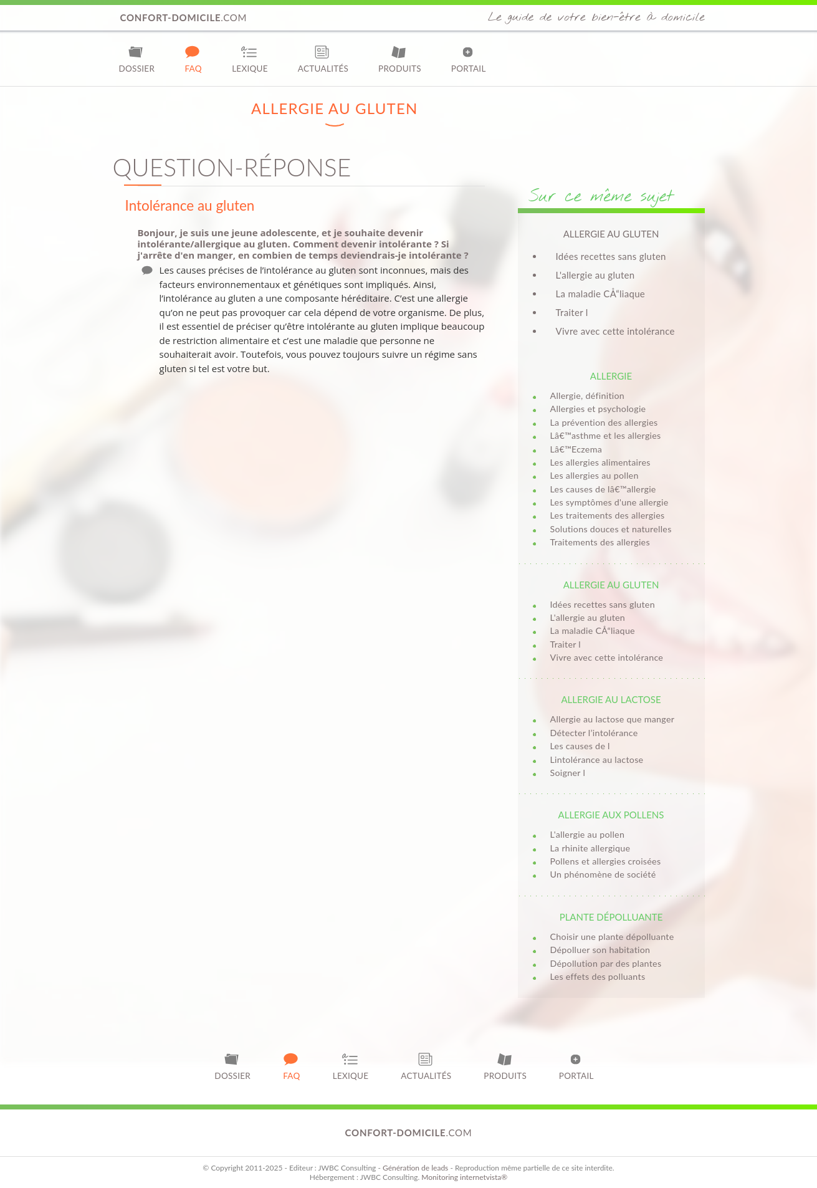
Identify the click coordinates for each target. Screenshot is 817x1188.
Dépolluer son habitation (600, 949)
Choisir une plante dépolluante (612, 936)
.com (183, 17)
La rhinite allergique (590, 848)
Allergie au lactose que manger (612, 719)
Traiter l (572, 312)
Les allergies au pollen (594, 475)
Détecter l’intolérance (594, 732)
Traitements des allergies (600, 542)
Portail (468, 59)
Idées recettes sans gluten (611, 256)
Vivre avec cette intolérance (615, 331)
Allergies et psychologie (598, 408)
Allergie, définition (587, 395)
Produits (399, 59)
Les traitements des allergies (607, 515)
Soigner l (568, 772)
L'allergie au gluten (595, 274)
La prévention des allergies (604, 422)
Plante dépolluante (611, 916)
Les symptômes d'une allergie (609, 502)
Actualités (323, 59)
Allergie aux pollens (611, 814)
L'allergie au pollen (587, 834)
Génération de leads (415, 1167)
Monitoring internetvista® (464, 1177)
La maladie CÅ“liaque (601, 293)
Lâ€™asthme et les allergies (605, 435)
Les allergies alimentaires (600, 462)
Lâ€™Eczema (576, 449)
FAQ (193, 59)
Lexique (250, 59)
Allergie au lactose (611, 699)
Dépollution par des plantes (606, 963)
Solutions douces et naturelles (611, 529)
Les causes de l (580, 745)
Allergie (611, 375)
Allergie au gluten (611, 584)
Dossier (137, 59)
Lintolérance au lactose (597, 759)
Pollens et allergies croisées (605, 861)
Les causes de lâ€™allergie (603, 489)
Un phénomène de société (603, 874)
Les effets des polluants (598, 976)
